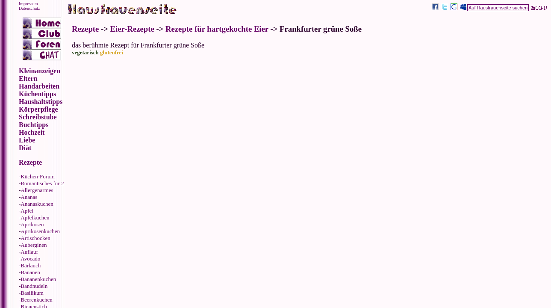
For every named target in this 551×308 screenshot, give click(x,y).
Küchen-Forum (37, 176)
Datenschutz (29, 8)
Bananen (30, 272)
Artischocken (35, 238)
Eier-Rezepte (132, 28)
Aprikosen (32, 224)
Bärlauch (31, 265)
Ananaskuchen (37, 204)
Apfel (27, 210)
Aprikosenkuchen (40, 231)
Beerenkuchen (36, 299)
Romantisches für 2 (42, 183)
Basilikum (32, 293)
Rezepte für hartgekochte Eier (216, 28)
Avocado (30, 258)
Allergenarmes (37, 190)
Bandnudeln (34, 286)
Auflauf (29, 252)
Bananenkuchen (38, 279)
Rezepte (85, 28)
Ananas (29, 197)
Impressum (28, 3)
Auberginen (34, 245)
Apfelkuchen (35, 217)
